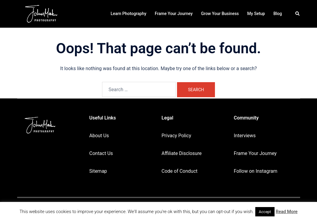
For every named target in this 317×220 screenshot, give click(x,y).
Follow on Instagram (256, 171)
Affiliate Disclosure (182, 153)
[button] (297, 13)
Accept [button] (265, 211)
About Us (99, 135)
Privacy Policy (176, 135)
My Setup (256, 13)
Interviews (245, 135)
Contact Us (101, 153)
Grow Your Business (220, 13)
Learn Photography (128, 13)
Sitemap (98, 171)
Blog (277, 13)
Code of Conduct (180, 171)
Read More (287, 211)
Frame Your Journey (174, 13)
